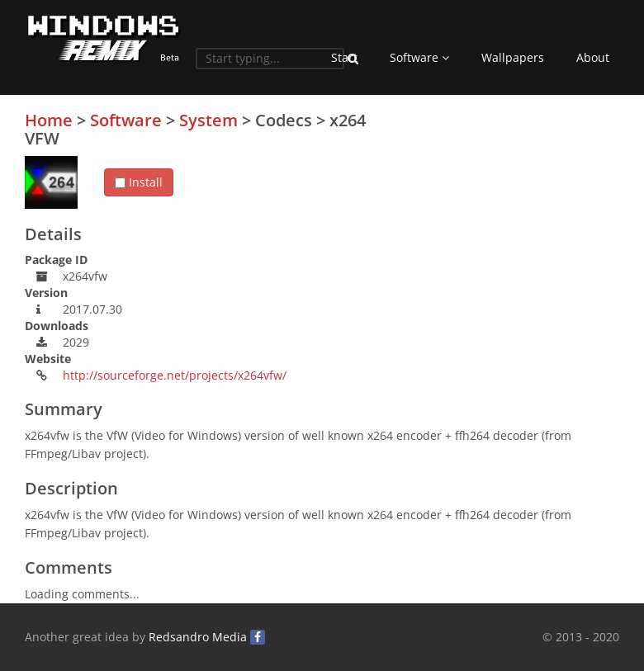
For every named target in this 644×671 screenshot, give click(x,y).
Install (139, 182)
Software (419, 57)
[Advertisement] (495, 227)
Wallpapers (512, 57)
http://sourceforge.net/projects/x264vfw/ (174, 375)
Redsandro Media (198, 637)
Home (49, 120)
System (208, 120)
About (592, 57)
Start (344, 57)
